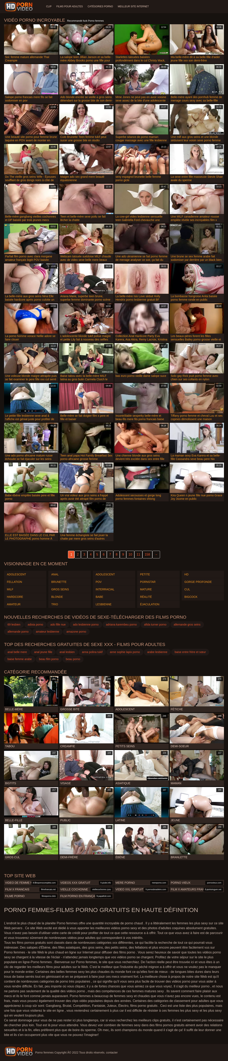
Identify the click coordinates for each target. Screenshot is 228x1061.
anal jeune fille (43, 652)
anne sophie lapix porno (125, 652)
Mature (146, 589)
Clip (49, 6)
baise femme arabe (19, 659)
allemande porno (18, 631)
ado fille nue (58, 624)
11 (138, 554)
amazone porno (76, 631)
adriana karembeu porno (121, 624)
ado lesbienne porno (86, 624)
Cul (187, 589)
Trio (54, 604)
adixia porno (35, 624)
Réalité (146, 596)
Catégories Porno (100, 6)
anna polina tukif (92, 652)
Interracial (105, 589)
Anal (55, 574)
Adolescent (16, 574)
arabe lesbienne (157, 652)
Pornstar (148, 581)
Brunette (58, 581)
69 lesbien (13, 624)
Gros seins (60, 589)
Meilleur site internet (133, 6)
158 (147, 554)
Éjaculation (149, 604)
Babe (99, 596)
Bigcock (191, 596)
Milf (10, 589)
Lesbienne (104, 604)
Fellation (14, 581)
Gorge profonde (198, 581)
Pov (99, 581)
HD (187, 574)
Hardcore (15, 596)
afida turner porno (155, 624)
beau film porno (49, 659)
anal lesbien (67, 652)
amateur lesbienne (47, 631)
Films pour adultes (69, 6)
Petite (145, 574)
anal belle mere (17, 652)
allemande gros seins (187, 624)
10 (130, 554)
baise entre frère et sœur (190, 652)
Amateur (13, 604)
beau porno (73, 659)
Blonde (57, 596)
